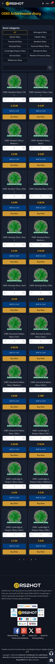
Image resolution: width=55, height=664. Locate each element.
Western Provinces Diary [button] (40, 55)
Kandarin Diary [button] (40, 41)
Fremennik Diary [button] (15, 41)
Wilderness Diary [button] (15, 60)
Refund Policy (13, 635)
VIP (23, 635)
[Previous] (19, 559)
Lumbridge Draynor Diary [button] (15, 51)
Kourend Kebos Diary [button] (40, 46)
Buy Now (14, 117)
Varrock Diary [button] (15, 55)
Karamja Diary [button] (15, 46)
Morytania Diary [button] (40, 51)
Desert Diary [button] (15, 37)
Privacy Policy (37, 638)
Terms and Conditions (20, 638)
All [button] (15, 32)
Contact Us (33, 635)
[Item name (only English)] (25, 67)
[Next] (35, 559)
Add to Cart (14, 111)
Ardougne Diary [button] (40, 32)
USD (47, 3)
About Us (44, 635)
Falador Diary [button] (40, 37)
